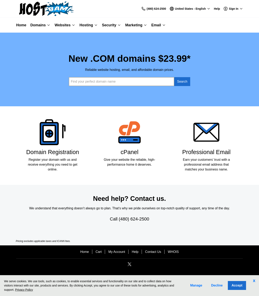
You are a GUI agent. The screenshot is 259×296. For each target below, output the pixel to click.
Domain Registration (52, 152)
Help (135, 251)
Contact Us (153, 251)
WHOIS (173, 251)
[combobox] (121, 82)
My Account (116, 251)
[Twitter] (129, 265)
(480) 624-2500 (134, 218)
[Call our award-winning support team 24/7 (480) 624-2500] (217, 8)
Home (84, 251)
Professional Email (206, 152)
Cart (99, 251)
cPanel (129, 152)
